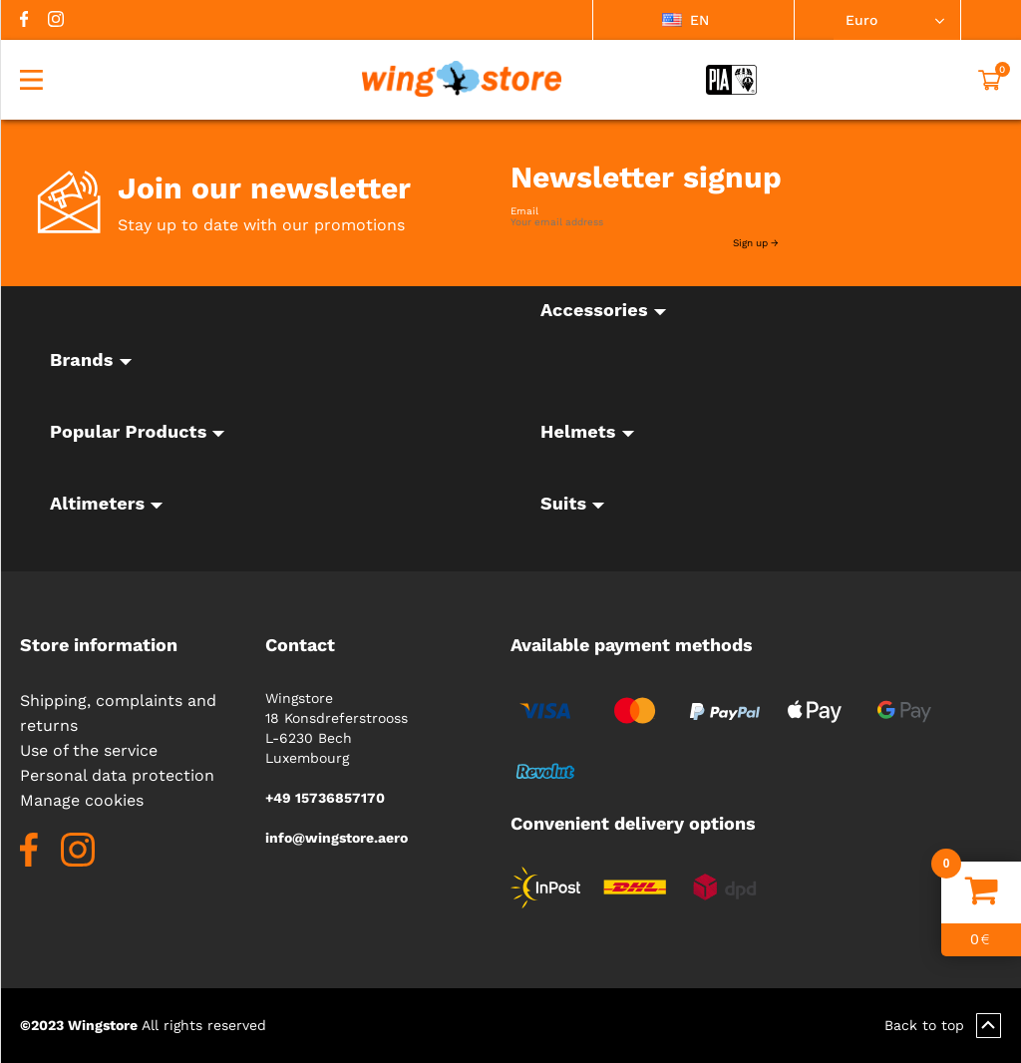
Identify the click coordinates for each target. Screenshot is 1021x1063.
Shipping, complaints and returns (118, 713)
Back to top (942, 1025)
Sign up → (756, 242)
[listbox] (693, 20)
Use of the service (89, 750)
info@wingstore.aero (336, 838)
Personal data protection (117, 775)
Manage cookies (82, 800)
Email (524, 211)
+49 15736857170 (325, 798)
